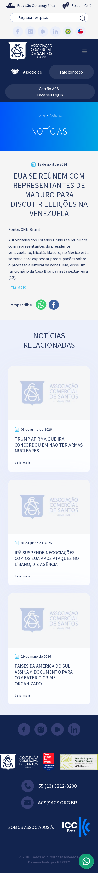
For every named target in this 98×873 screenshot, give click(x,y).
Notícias (56, 115)
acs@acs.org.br (49, 802)
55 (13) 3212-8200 (49, 786)
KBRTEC (63, 862)
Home (40, 115)
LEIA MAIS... (18, 287)
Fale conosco (71, 72)
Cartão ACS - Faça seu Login (50, 91)
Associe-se (26, 72)
